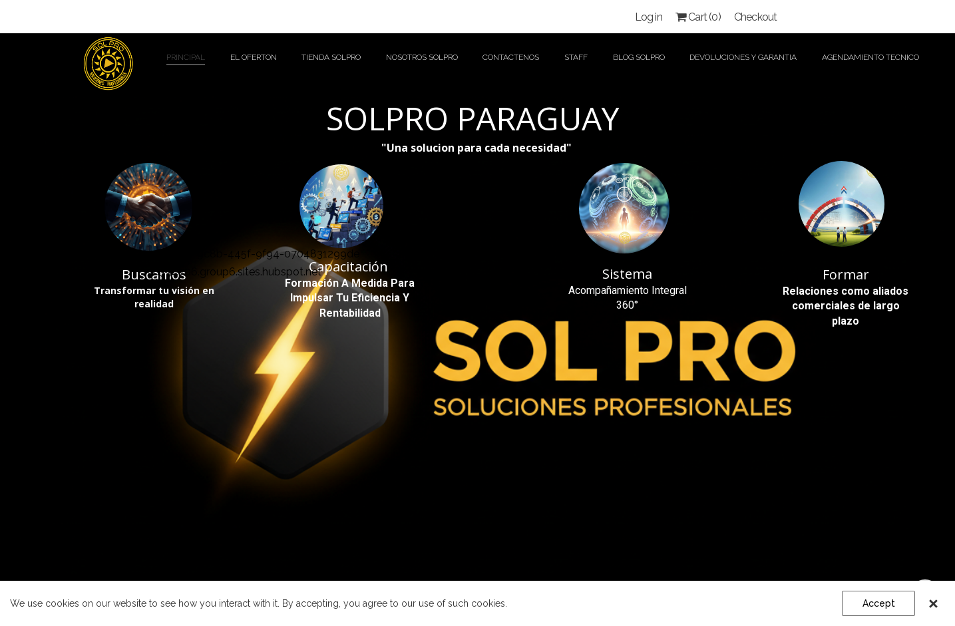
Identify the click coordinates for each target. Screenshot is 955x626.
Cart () (698, 17)
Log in (648, 17)
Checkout (755, 17)
